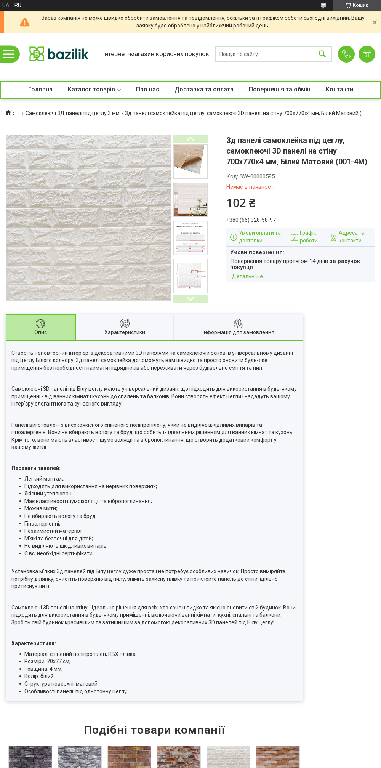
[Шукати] (322, 54)
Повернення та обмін (280, 89)
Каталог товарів (91, 89)
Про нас (147, 89)
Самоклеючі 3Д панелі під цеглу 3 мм (73, 113)
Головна (40, 89)
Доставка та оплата (204, 89)
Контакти (339, 89)
